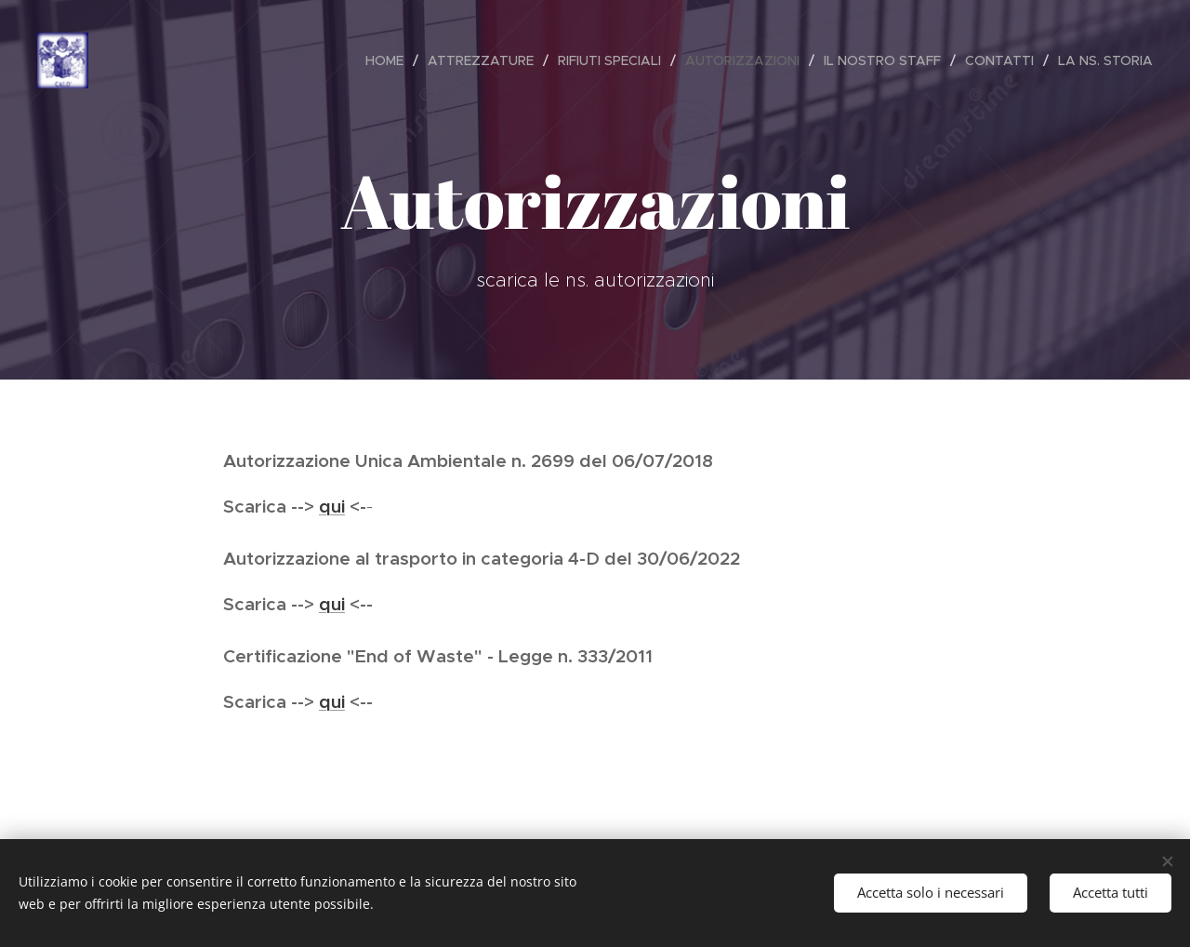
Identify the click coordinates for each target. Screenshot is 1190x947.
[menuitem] (389, 60)
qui (332, 506)
